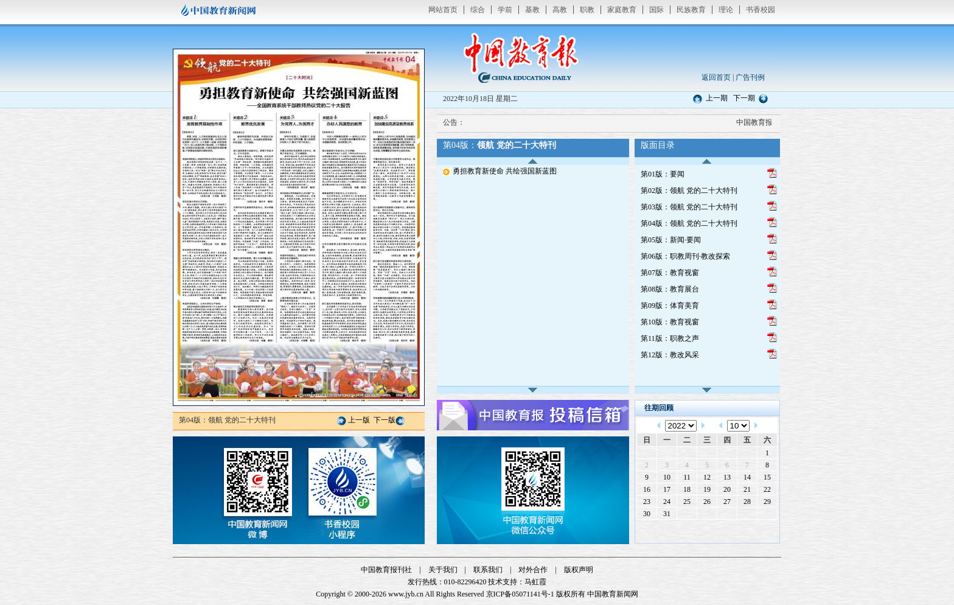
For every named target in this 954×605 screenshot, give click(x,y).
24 (666, 501)
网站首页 (443, 9)
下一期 (744, 98)
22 (767, 489)
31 (666, 513)
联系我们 (488, 569)
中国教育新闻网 (612, 594)
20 (727, 489)
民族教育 (691, 9)
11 (687, 477)
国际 (656, 9)
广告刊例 (750, 77)
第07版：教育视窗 (670, 272)
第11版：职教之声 (670, 338)
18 (687, 489)
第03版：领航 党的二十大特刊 (689, 207)
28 (747, 501)
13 (727, 477)
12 (707, 477)
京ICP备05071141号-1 (520, 594)
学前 (505, 9)
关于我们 (443, 569)
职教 (587, 9)
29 (767, 501)
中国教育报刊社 (386, 569)
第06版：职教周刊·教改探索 (685, 256)
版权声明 (578, 569)
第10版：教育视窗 (670, 322)
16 (646, 489)
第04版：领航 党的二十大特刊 (689, 223)
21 (747, 489)
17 (666, 489)
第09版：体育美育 (670, 305)
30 (646, 513)
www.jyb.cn (405, 594)
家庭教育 (621, 9)
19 (707, 489)
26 (707, 501)
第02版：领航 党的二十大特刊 (689, 190)
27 (727, 501)
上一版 (359, 420)
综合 (477, 9)
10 (666, 477)
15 (767, 477)
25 (687, 501)
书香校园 (760, 9)
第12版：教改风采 (670, 355)
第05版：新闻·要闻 (671, 240)
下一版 (384, 420)
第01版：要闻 (662, 174)
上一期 (717, 98)
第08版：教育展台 (670, 289)
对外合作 (533, 569)
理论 (726, 9)
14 (747, 477)
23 (646, 501)
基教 (532, 9)
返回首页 (716, 77)
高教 (559, 9)
